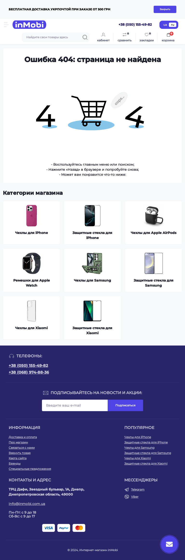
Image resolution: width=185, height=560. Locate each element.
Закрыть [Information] (165, 9)
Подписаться (125, 405)
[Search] (85, 37)
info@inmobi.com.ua (27, 504)
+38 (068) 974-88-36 (29, 372)
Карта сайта (17, 458)
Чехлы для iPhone (137, 437)
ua (165, 24)
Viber (135, 496)
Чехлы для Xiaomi (137, 458)
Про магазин (18, 442)
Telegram (138, 489)
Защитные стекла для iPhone (146, 442)
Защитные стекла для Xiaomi (145, 463)
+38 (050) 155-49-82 (28, 365)
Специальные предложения (30, 469)
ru (172, 24)
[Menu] (6, 24)
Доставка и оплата (23, 437)
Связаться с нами (22, 447)
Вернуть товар (20, 453)
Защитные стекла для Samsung (147, 453)
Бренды (14, 463)
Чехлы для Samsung (139, 447)
